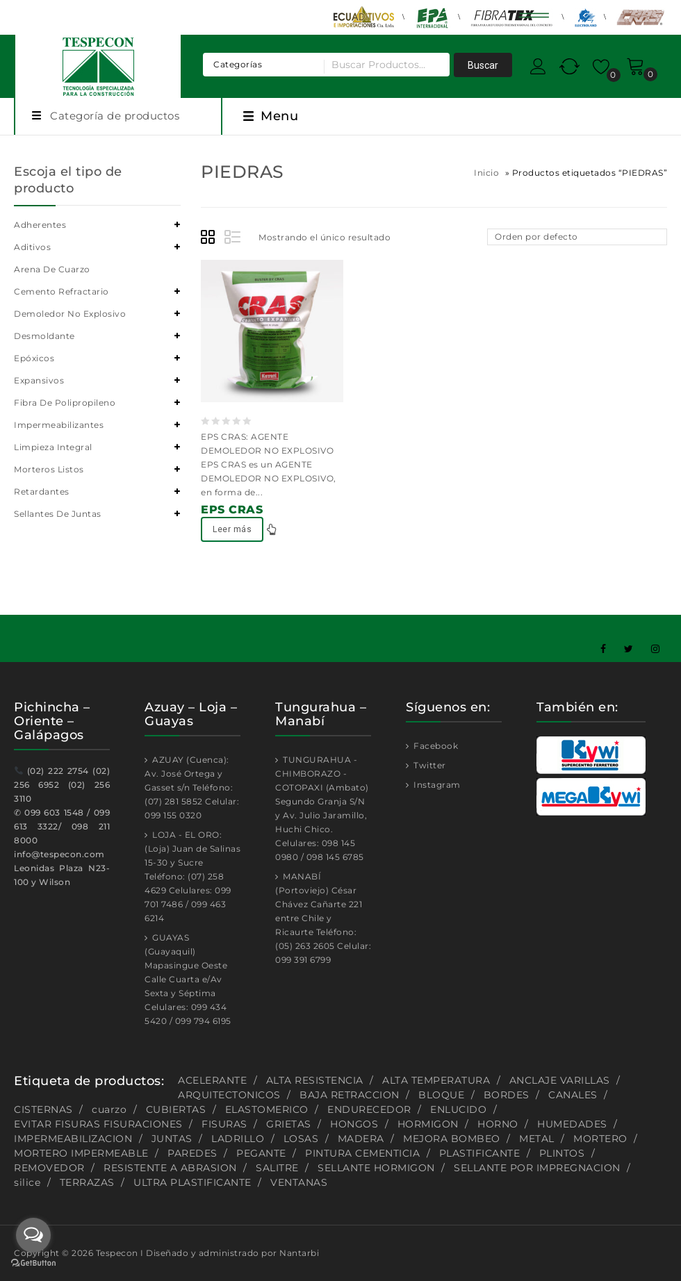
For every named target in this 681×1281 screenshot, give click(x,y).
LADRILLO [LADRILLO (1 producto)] (237, 1138)
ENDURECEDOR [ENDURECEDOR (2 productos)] (369, 1109)
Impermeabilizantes (59, 425)
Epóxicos (34, 358)
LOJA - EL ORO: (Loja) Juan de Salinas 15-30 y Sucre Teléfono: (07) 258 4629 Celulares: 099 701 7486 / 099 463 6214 (192, 876)
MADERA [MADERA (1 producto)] (361, 1138)
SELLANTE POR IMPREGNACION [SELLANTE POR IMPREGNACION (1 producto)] (537, 1168)
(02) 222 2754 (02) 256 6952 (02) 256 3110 (62, 785)
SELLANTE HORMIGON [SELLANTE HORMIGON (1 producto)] (376, 1168)
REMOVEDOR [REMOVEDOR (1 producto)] (49, 1168)
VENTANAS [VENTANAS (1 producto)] (298, 1182)
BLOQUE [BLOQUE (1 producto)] (441, 1095)
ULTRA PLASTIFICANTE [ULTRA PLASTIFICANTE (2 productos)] (192, 1182)
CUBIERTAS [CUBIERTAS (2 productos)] (176, 1109)
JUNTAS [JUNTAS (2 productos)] (171, 1138)
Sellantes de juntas (57, 514)
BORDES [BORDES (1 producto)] (507, 1095)
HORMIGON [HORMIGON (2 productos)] (428, 1124)
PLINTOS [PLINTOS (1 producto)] (562, 1153)
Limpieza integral (53, 447)
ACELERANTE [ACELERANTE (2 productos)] (212, 1080)
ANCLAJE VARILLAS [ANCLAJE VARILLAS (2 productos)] (559, 1080)
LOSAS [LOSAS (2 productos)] (301, 1138)
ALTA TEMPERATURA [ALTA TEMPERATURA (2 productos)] (436, 1080)
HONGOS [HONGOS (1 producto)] (354, 1124)
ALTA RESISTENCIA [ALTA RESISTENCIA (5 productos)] (314, 1080)
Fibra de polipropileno (64, 402)
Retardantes (41, 491)
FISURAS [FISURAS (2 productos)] (224, 1124)
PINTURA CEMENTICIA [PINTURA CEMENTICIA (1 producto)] (362, 1153)
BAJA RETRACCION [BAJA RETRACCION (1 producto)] (350, 1095)
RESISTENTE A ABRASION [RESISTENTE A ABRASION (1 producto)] (170, 1168)
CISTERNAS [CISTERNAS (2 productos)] (43, 1109)
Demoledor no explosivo (70, 313)
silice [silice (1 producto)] (27, 1182)
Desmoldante (44, 336)
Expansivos (39, 380)
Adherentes (40, 225)
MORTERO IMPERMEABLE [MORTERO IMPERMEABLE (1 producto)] (81, 1153)
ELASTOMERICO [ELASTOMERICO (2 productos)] (267, 1109)
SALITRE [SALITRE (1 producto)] (277, 1168)
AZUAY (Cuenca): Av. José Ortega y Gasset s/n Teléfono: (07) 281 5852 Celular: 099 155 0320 (192, 787)
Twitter (428, 765)
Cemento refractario (61, 291)
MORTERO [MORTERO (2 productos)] (600, 1138)
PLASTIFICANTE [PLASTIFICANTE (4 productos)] (479, 1153)
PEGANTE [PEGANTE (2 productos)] (261, 1153)
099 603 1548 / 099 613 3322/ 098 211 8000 (62, 826)
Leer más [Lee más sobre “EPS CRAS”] (232, 529)
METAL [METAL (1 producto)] (537, 1138)
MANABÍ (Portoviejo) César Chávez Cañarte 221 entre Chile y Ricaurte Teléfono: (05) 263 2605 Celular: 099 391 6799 (323, 918)
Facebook (435, 746)
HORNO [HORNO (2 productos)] (497, 1124)
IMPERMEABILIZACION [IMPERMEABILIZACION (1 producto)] (73, 1138)
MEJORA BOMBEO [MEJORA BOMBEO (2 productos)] (451, 1138)
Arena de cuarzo (52, 269)
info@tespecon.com (59, 854)
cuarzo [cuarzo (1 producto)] (109, 1109)
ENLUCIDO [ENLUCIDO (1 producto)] (458, 1109)
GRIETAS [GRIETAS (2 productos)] (288, 1124)
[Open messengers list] (33, 1235)
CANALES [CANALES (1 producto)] (573, 1095)
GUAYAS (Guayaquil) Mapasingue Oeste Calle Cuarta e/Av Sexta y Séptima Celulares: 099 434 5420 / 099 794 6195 (188, 979)
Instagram (436, 784)
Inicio (486, 172)
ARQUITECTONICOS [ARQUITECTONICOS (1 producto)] (229, 1095)
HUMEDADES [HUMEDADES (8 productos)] (572, 1124)
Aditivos (32, 247)
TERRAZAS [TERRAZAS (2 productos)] (87, 1182)
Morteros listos (49, 469)
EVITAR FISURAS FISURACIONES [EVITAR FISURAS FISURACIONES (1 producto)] (98, 1124)
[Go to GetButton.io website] (33, 1264)
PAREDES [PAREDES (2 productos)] (192, 1153)
